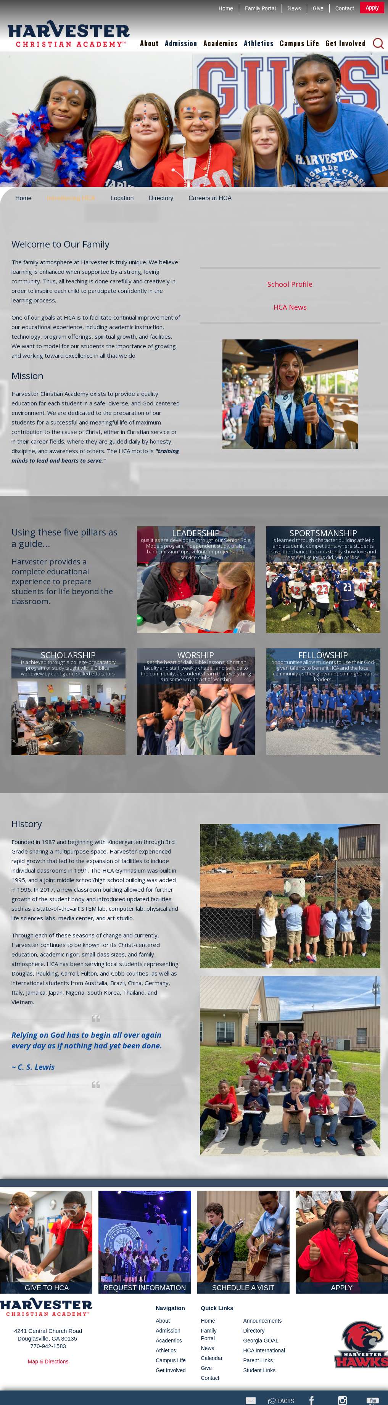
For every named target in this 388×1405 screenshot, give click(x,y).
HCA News (290, 307)
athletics (166, 1350)
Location (122, 198)
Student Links (259, 1370)
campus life (171, 1360)
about (163, 1321)
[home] (69, 27)
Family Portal (209, 1334)
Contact (210, 1378)
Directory (161, 198)
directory (253, 1331)
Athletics (259, 43)
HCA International (264, 1350)
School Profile (289, 284)
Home (23, 198)
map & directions (48, 1361)
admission (168, 1331)
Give (206, 1368)
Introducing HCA (71, 198)
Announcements (262, 1321)
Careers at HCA (210, 198)
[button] (149, 43)
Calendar (212, 1358)
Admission (181, 43)
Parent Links (258, 1360)
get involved (171, 1370)
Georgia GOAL (261, 1340)
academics (169, 1340)
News (207, 1348)
